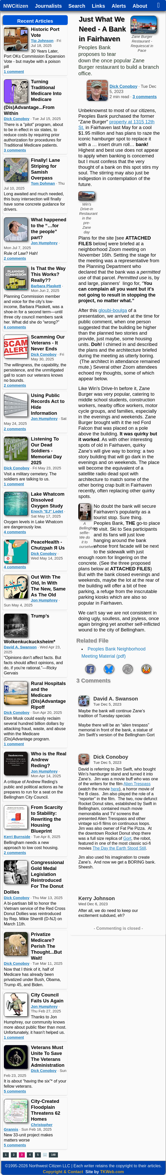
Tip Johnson (42, 41)
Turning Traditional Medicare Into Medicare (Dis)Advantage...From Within (33, 97)
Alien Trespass (136, 784)
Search (77, 6)
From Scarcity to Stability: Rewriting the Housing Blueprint (47, 819)
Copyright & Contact (63, 1172)
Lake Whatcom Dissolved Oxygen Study (48, 500)
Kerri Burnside (17, 837)
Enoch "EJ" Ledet (47, 511)
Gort (127, 838)
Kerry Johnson (96, 898)
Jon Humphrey (44, 243)
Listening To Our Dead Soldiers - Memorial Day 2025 (46, 450)
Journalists (48, 6)
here (115, 789)
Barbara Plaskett (46, 286)
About (140, 6)
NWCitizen (15, 6)
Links (98, 6)
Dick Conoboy (16, 119)
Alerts (119, 6)
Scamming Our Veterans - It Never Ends (48, 342)
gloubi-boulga (113, 310)
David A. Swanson (20, 647)
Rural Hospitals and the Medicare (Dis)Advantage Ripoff (48, 695)
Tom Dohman (43, 183)
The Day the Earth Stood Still (119, 848)
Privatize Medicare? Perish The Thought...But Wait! (46, 946)
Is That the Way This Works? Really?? (48, 274)
